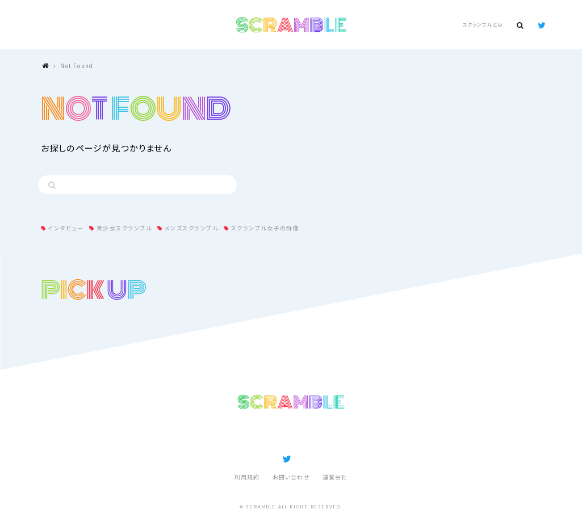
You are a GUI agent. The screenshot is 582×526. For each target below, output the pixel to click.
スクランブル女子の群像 (265, 228)
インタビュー (65, 228)
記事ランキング (262, 436)
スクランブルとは (482, 24)
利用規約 (247, 477)
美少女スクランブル (124, 228)
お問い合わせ (291, 477)
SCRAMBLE (291, 25)
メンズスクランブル (192, 228)
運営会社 (335, 477)
